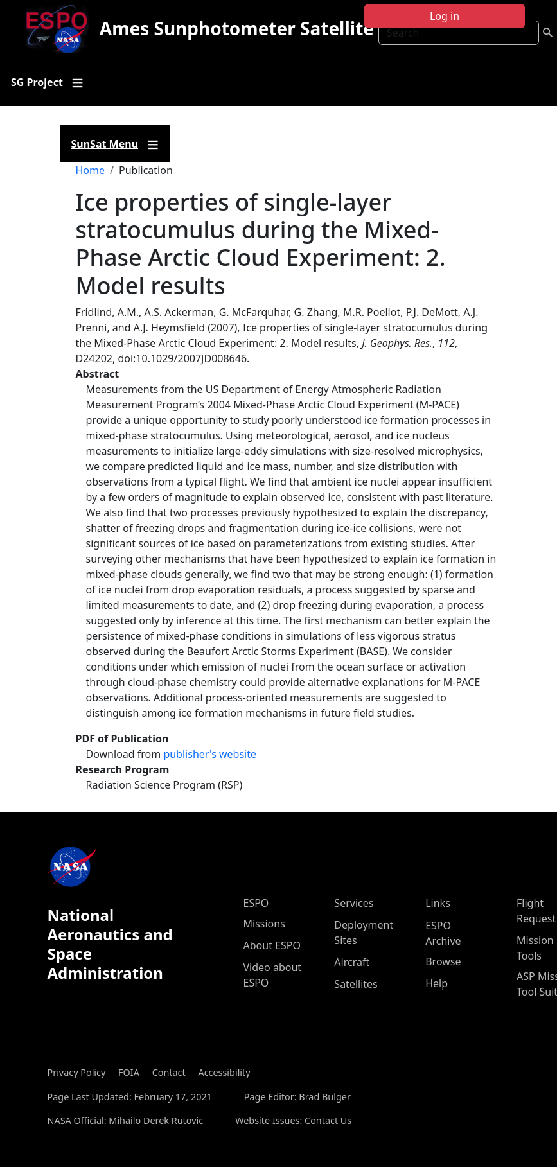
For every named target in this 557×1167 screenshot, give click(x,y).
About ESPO (272, 945)
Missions (264, 924)
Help (436, 983)
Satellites (355, 984)
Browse (443, 961)
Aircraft (351, 962)
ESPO (256, 903)
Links (437, 903)
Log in (444, 16)
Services (353, 903)
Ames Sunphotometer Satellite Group (267, 28)
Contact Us (328, 1120)
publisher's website (209, 754)
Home (90, 170)
